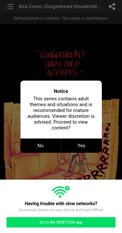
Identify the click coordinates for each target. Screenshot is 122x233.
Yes (81, 146)
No (40, 146)
